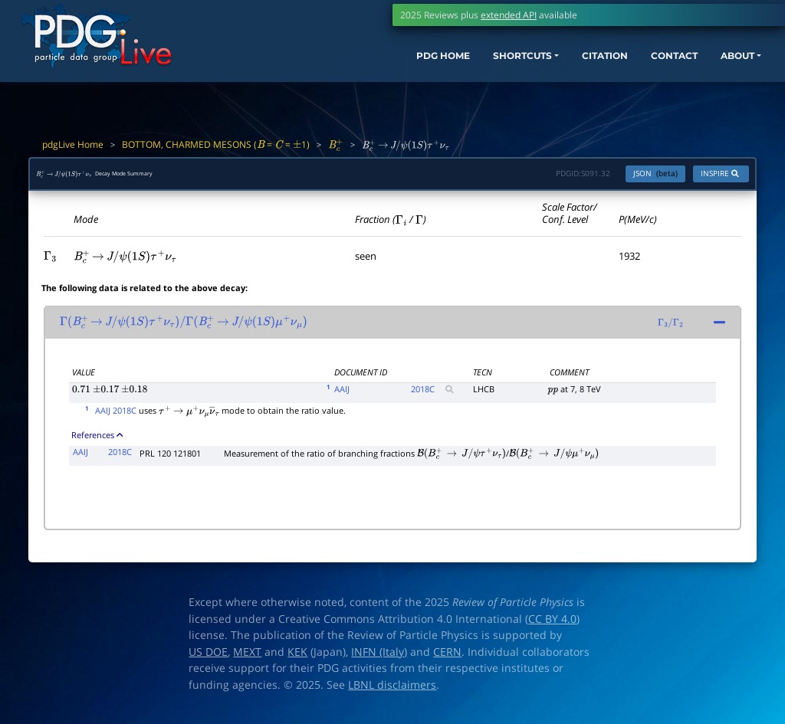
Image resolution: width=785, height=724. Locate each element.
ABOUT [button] (719, 67)
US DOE (208, 660)
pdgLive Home (72, 144)
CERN (447, 660)
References (97, 442)
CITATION (567, 67)
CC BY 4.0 (552, 627)
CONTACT (646, 67)
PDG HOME (375, 67)
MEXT (247, 660)
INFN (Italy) (379, 660)
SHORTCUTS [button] (469, 67)
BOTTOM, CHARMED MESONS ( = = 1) (216, 144)
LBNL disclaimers (392, 692)
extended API (509, 14)
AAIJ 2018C (115, 418)
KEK (297, 660)
